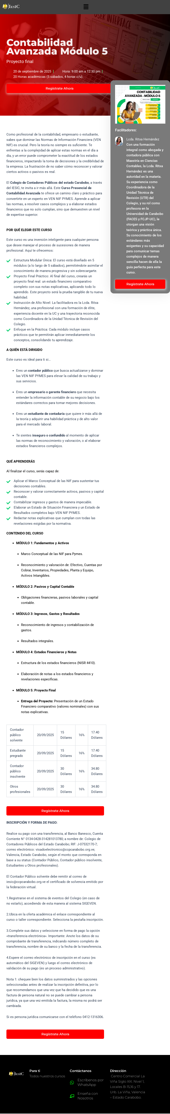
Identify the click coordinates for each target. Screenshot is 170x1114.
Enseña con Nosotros (87, 1096)
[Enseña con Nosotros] (72, 1097)
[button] (85, 7)
